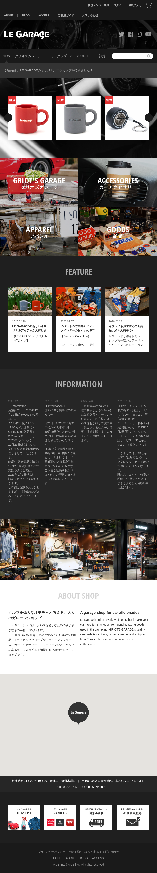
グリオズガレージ (28, 56)
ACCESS (43, 15)
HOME (57, 858)
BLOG (26, 15)
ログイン (118, 5)
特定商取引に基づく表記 (84, 851)
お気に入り (135, 5)
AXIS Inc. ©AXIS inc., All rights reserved (78, 864)
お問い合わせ (90, 15)
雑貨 (102, 56)
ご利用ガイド (66, 15)
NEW (6, 56)
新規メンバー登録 (98, 5)
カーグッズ (58, 56)
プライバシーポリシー (51, 851)
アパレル (82, 56)
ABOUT (8, 15)
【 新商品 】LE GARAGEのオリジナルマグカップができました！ (48, 70)
